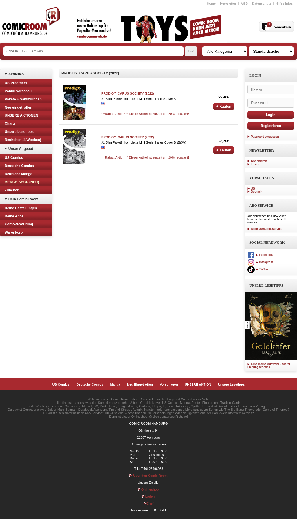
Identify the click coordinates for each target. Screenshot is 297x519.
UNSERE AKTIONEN (21, 115)
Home (211, 3)
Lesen (255, 164)
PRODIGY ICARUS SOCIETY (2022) (127, 93)
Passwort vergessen (265, 136)
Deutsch (256, 191)
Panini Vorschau (18, 91)
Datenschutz (261, 3)
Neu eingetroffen (18, 107)
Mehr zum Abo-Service (264, 228)
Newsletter (228, 3)
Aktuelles (16, 74)
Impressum (139, 510)
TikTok (257, 269)
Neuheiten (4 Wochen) (23, 140)
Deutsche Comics (19, 166)
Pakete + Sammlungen (23, 99)
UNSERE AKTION (198, 384)
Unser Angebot (20, 149)
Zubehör (12, 190)
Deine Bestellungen (21, 208)
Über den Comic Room (148, 475)
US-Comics (61, 384)
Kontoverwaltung (19, 224)
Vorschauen (169, 384)
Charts (10, 124)
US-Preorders (16, 83)
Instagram (260, 262)
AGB (244, 3)
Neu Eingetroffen (140, 384)
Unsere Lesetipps (19, 132)
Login (271, 115)
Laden (148, 496)
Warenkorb (14, 232)
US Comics (14, 158)
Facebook (260, 254)
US (253, 188)
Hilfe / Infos (284, 3)
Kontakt (160, 510)
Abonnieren (259, 161)
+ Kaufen (223, 106)
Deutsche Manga (18, 174)
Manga (115, 384)
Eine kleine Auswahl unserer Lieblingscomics (268, 365)
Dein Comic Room (23, 199)
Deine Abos (14, 216)
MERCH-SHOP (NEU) (22, 182)
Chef (148, 503)
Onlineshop (148, 489)
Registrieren (271, 126)
